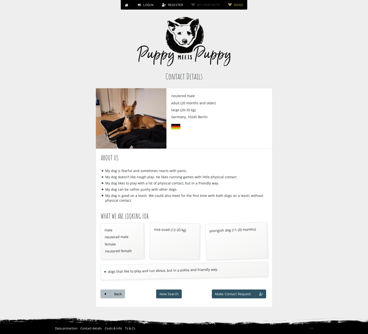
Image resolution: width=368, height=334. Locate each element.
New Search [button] (169, 294)
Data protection (66, 328)
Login (146, 5)
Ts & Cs (130, 328)
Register (172, 5)
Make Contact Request (239, 294)
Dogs (235, 5)
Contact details (91, 328)
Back (113, 294)
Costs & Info (113, 328)
